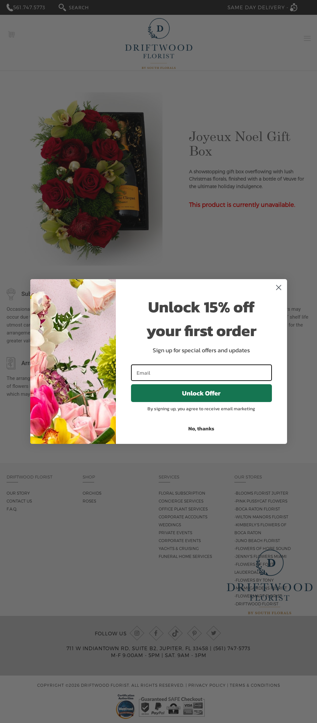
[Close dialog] (278, 287)
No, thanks (201, 428)
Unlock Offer (201, 393)
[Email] (201, 372)
